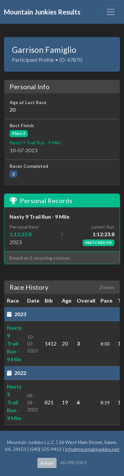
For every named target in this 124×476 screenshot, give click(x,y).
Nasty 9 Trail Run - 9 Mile (35, 142)
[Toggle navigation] (111, 11)
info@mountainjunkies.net (92, 449)
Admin (47, 463)
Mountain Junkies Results (42, 12)
